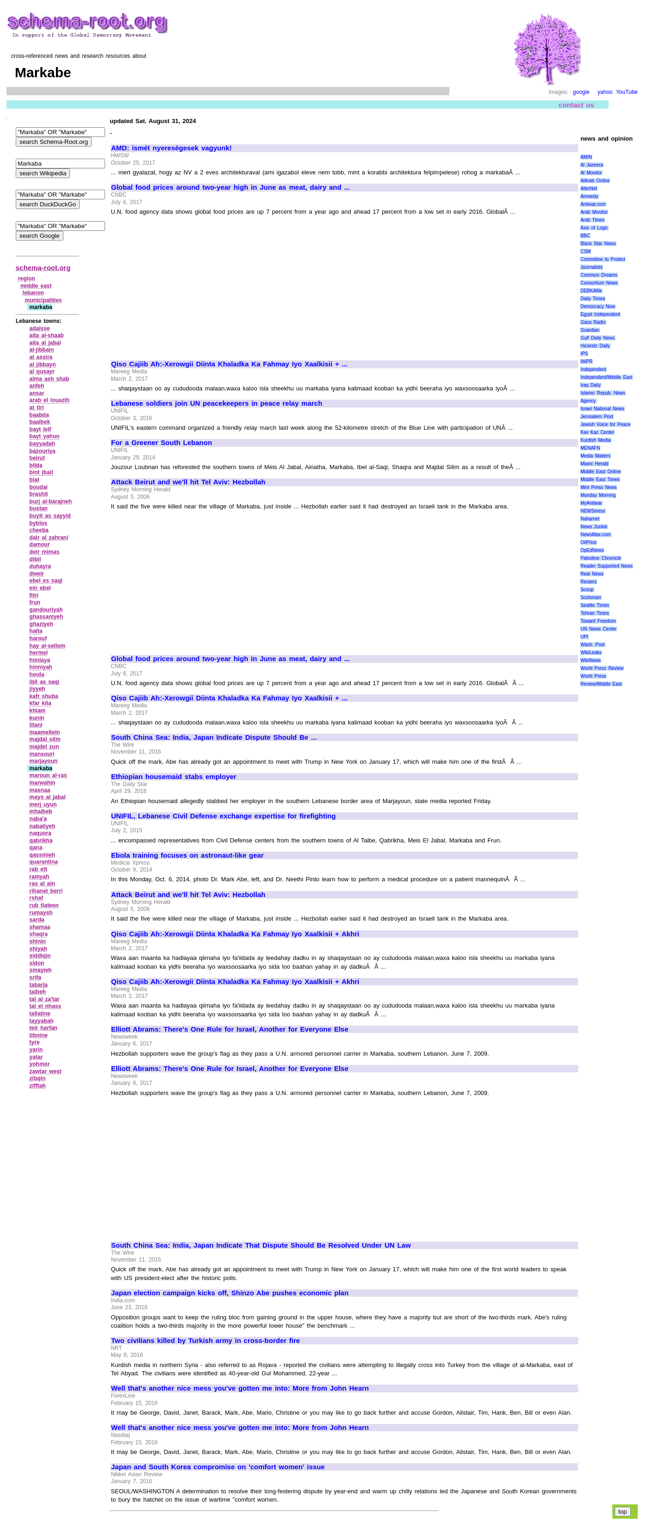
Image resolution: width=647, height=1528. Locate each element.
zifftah (38, 1086)
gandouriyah (46, 609)
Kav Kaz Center (597, 432)
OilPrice (588, 542)
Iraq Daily (590, 385)
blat (34, 479)
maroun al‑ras (48, 775)
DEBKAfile (591, 290)
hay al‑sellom (48, 646)
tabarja (39, 985)
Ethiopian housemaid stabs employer (173, 776)
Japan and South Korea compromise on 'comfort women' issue (218, 1467)
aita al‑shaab (47, 335)
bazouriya (43, 451)
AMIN (586, 157)
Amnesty (589, 196)
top (622, 1511)
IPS (584, 353)
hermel (39, 653)
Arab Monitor (594, 212)
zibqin (38, 1078)
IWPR (586, 361)
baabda (39, 415)
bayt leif (40, 429)
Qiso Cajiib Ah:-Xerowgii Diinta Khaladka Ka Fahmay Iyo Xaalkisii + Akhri (235, 934)
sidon (37, 963)
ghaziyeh (41, 624)
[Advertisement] (189, 284)
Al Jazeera (591, 164)
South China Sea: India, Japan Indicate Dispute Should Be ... (214, 737)
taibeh (38, 992)
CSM (585, 251)
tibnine (39, 1035)
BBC (585, 235)
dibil (35, 559)
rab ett (38, 869)
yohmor (40, 1064)
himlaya (40, 660)
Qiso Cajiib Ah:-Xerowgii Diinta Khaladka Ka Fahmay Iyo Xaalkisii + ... (229, 364)
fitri (34, 595)
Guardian (589, 330)
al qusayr (42, 371)
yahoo (605, 92)
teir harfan (43, 1028)
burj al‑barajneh (51, 501)
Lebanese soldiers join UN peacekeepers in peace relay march (216, 403)
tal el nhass (46, 1006)
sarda (37, 919)
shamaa (40, 927)
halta (36, 631)
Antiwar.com (592, 204)
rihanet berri (46, 891)
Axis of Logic (594, 227)
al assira (41, 357)
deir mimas (45, 552)
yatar (36, 1057)
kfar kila (40, 703)
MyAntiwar (591, 503)
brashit (39, 494)
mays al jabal (48, 797)
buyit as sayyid (50, 516)
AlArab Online (595, 180)
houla (37, 674)
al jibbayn (43, 364)
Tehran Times (594, 613)
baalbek (40, 422)
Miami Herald (594, 463)
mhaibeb (41, 811)
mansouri (42, 754)
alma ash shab (49, 379)
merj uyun (43, 804)
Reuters (588, 581)
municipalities (43, 300)
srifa (35, 977)
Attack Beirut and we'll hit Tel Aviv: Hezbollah (188, 482)
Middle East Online (600, 471)
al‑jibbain (42, 349)
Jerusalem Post (596, 416)
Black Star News (598, 243)
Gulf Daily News (597, 337)
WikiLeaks (591, 652)
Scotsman (590, 597)
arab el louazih (50, 400)
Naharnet (589, 518)
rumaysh (41, 912)
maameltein (45, 732)
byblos (39, 523)
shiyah (38, 949)
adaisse (40, 328)
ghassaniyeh (46, 616)
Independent (593, 369)
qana (36, 847)
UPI (584, 636)
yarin (36, 1049)
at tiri (37, 407)
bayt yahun (45, 436)
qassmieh (42, 855)
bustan (39, 508)
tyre (35, 1042)
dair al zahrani (49, 537)
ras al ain (42, 883)
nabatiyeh (43, 826)
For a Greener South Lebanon (161, 442)
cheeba (39, 530)
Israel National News (602, 408)
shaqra (39, 934)
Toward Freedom (598, 621)
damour (40, 544)
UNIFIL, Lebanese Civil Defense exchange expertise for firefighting (223, 816)
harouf (38, 638)
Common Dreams (598, 275)
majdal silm (45, 739)
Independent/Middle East (606, 377)
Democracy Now (597, 306)
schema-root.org (43, 268)
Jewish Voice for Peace (605, 424)
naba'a (38, 819)
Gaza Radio (592, 322)
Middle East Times (600, 479)
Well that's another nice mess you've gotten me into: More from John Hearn (240, 1388)
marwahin (43, 782)
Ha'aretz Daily (595, 345)
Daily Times (592, 298)
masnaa (40, 790)
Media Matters (595, 455)
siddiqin (40, 956)
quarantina (44, 862)
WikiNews (590, 660)
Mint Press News (598, 487)
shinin (38, 941)
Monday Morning (598, 495)
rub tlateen (44, 905)
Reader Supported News (606, 566)
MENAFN (590, 448)
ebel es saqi (46, 580)
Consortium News (599, 282)
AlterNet (588, 188)
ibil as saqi (45, 682)
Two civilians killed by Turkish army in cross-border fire (205, 1340)
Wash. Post (592, 644)
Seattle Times (594, 605)
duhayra (40, 566)
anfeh (37, 386)
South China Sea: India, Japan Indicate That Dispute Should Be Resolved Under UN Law (261, 1245)
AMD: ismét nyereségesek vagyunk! (171, 148)
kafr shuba (44, 696)
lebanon (33, 293)
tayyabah (42, 1021)
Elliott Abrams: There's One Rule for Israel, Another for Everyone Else (229, 1029)
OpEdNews (592, 550)
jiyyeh (37, 689)
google (581, 92)
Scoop (586, 589)
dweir (37, 573)
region (26, 278)
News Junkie (593, 526)
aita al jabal (45, 343)
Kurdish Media (595, 440)
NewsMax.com (595, 534)
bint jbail (41, 472)
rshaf (36, 898)
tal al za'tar (45, 999)
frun (35, 602)
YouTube (627, 92)
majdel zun (44, 746)
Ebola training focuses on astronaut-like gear (187, 855)
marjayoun (44, 761)
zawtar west (46, 1071)
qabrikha (41, 840)
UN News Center (598, 628)
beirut (37, 458)
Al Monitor (591, 172)
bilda (36, 465)
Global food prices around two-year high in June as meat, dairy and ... (230, 187)
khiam (38, 710)
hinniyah (41, 667)
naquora (40, 833)
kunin (37, 718)
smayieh (41, 970)
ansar (37, 393)
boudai (39, 487)
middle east (36, 286)
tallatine (40, 1013)
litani (36, 725)
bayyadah (42, 443)
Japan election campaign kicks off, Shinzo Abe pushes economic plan (229, 1293)
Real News (591, 573)
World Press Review (601, 668)
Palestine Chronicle (600, 558)
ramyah (40, 876)
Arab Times (592, 220)
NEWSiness (592, 510)
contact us (576, 105)
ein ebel (40, 588)
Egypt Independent (600, 314)
